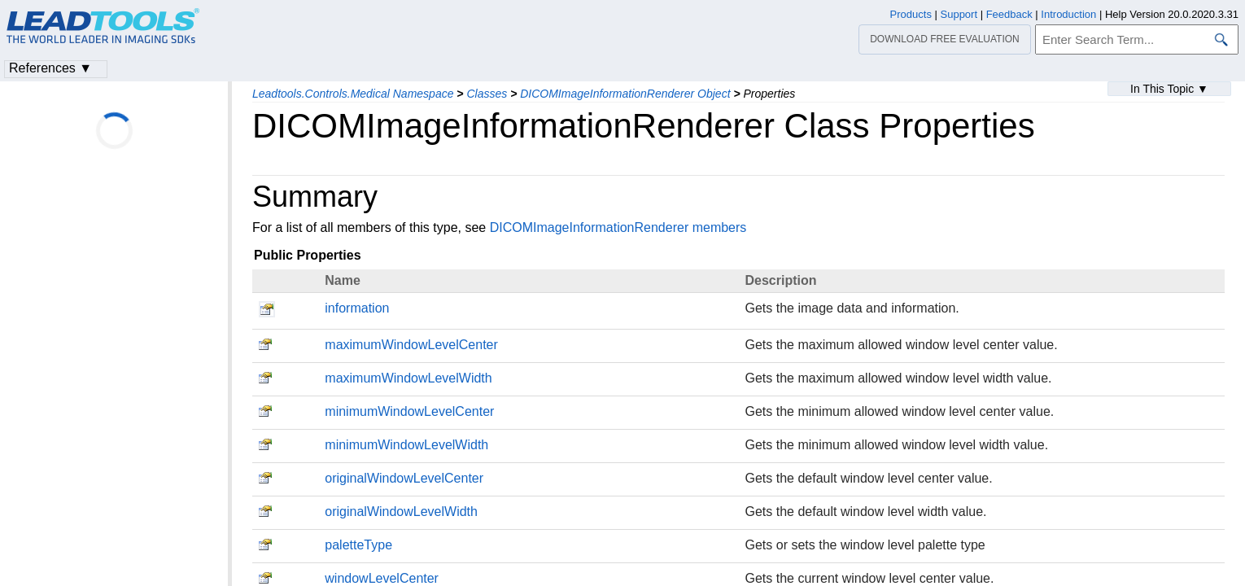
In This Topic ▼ (1169, 88)
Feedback (1009, 14)
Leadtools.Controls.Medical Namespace (352, 93)
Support (959, 14)
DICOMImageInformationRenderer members (618, 227)
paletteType (358, 545)
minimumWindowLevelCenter (409, 411)
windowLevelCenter (382, 578)
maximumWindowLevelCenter (411, 345)
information (357, 308)
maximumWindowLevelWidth (408, 378)
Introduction (1068, 14)
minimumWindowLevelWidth (406, 445)
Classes (486, 93)
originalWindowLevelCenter (404, 478)
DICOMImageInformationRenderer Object (625, 93)
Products (911, 14)
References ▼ (50, 68)
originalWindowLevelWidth (401, 511)
